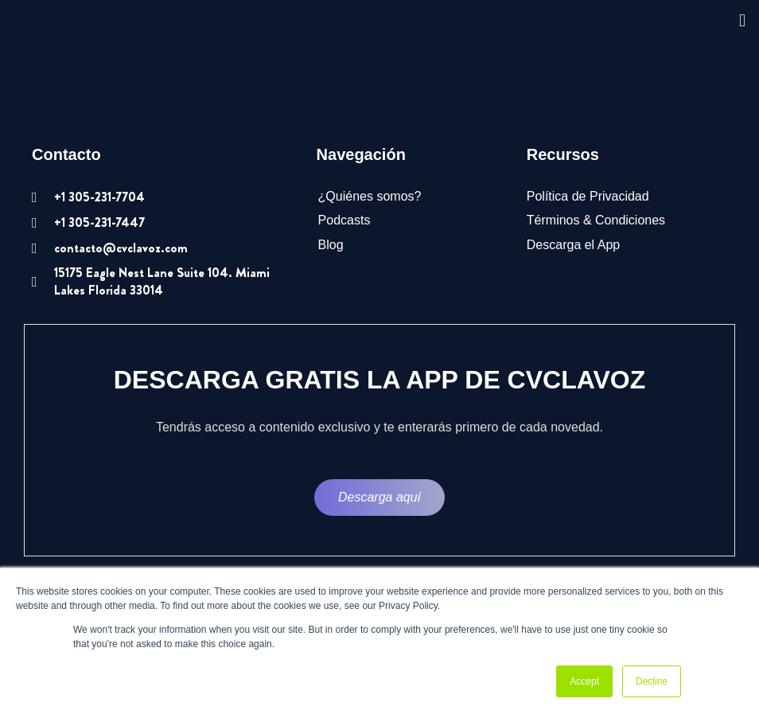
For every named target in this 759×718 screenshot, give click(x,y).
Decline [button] (652, 681)
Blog (331, 245)
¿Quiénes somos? (370, 196)
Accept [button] (584, 681)
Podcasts (344, 220)
